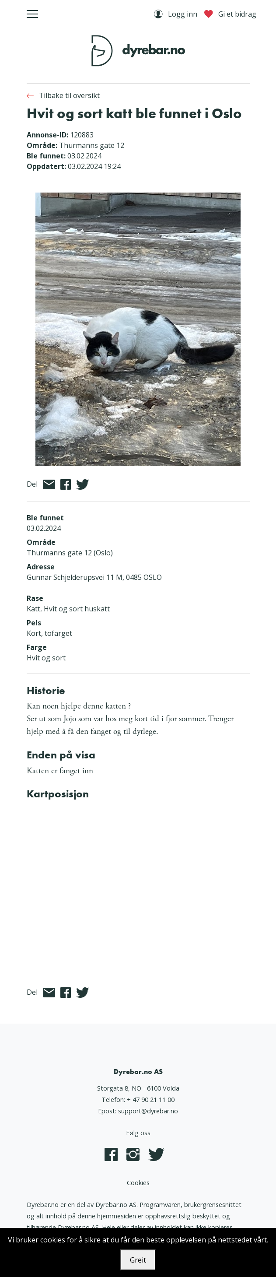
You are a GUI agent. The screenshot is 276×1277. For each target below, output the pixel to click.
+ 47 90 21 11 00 (151, 1099)
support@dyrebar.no (148, 1111)
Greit (138, 1260)
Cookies (138, 1183)
